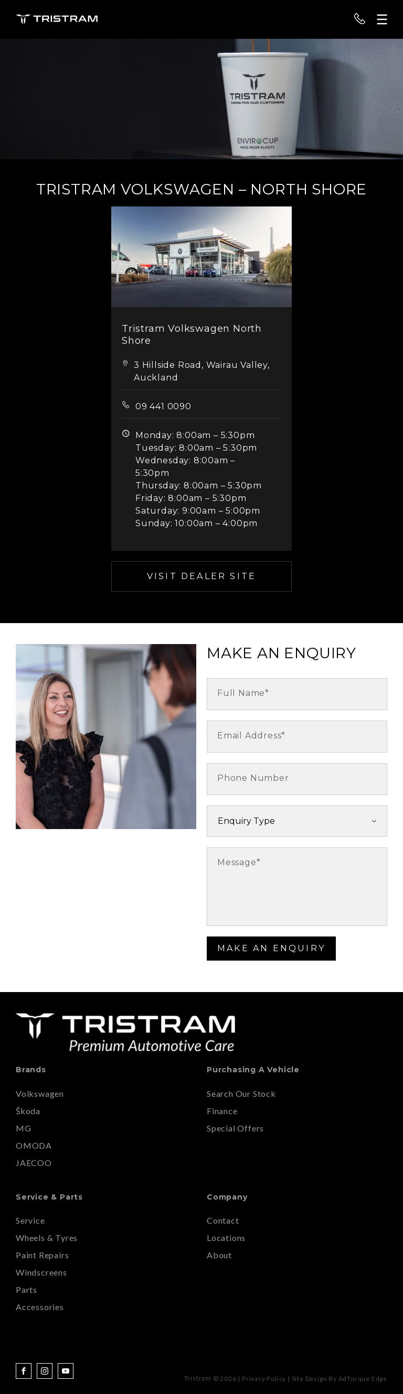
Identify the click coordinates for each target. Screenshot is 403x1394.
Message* (238, 862)
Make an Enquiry (271, 948)
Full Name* (243, 693)
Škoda (28, 1111)
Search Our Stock (241, 1093)
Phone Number (253, 778)
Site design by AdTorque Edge (339, 1378)
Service (30, 1220)
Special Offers (235, 1128)
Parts (26, 1289)
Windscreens (41, 1272)
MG (23, 1128)
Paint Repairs (42, 1255)
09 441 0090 (163, 406)
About (219, 1255)
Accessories (40, 1307)
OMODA (34, 1145)
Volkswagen (40, 1093)
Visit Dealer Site (201, 576)
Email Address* (251, 735)
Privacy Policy (264, 1378)
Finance (222, 1111)
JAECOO (34, 1163)
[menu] (382, 19)
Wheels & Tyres (47, 1238)
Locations (226, 1238)
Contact (223, 1220)
